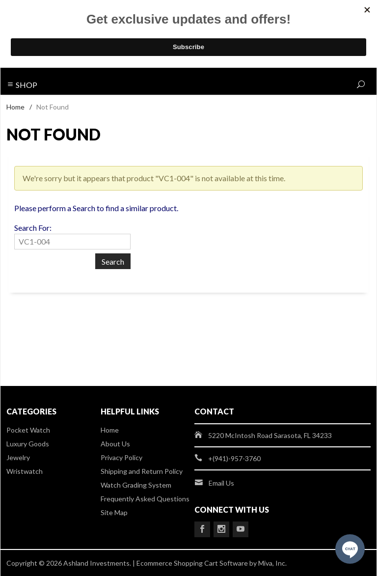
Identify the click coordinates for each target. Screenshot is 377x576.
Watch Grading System (136, 485)
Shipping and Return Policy (142, 471)
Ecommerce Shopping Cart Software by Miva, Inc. (211, 563)
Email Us (221, 483)
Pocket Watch (28, 430)
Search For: (33, 227)
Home (15, 107)
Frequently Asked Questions (145, 498)
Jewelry (18, 457)
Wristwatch (24, 471)
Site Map (114, 512)
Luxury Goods (27, 443)
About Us (115, 443)
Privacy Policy (121, 457)
